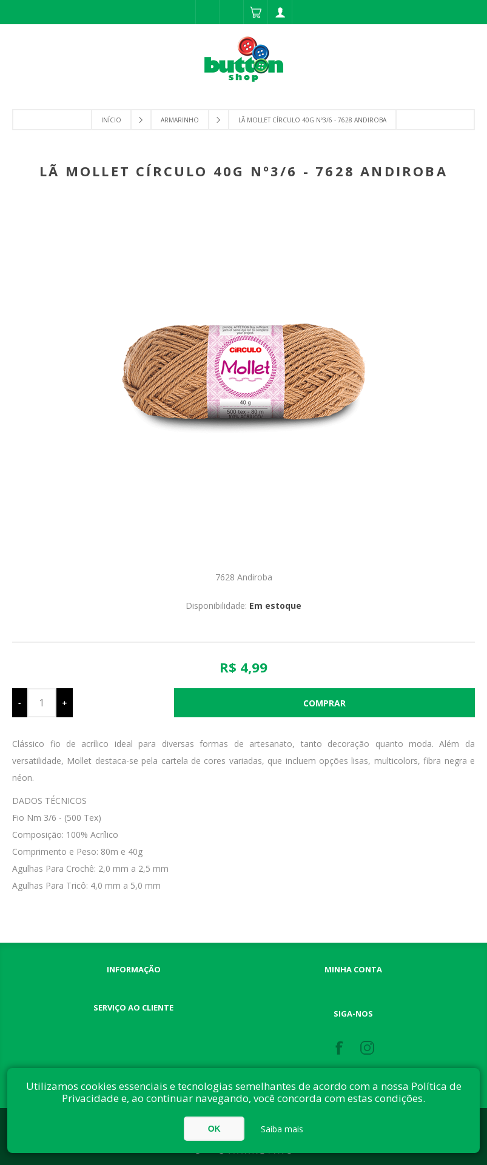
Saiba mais (282, 1129)
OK (214, 1128)
